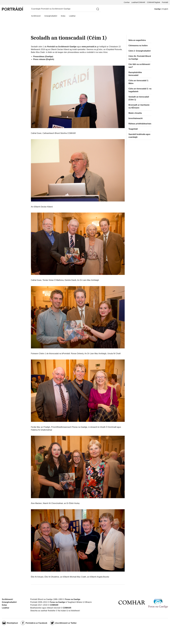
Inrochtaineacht (136, 118)
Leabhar (72, 16)
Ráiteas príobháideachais (140, 124)
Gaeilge (157, 9)
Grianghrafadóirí (50, 16)
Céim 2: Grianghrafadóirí (140, 51)
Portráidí (165, 2)
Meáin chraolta (135, 113)
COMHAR (138, 2)
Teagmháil (133, 129)
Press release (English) (43, 59)
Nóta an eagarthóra (137, 40)
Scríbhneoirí (36, 16)
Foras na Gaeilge (72, 599)
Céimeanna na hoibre (138, 46)
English (165, 9)
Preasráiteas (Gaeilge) (43, 56)
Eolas (63, 16)
